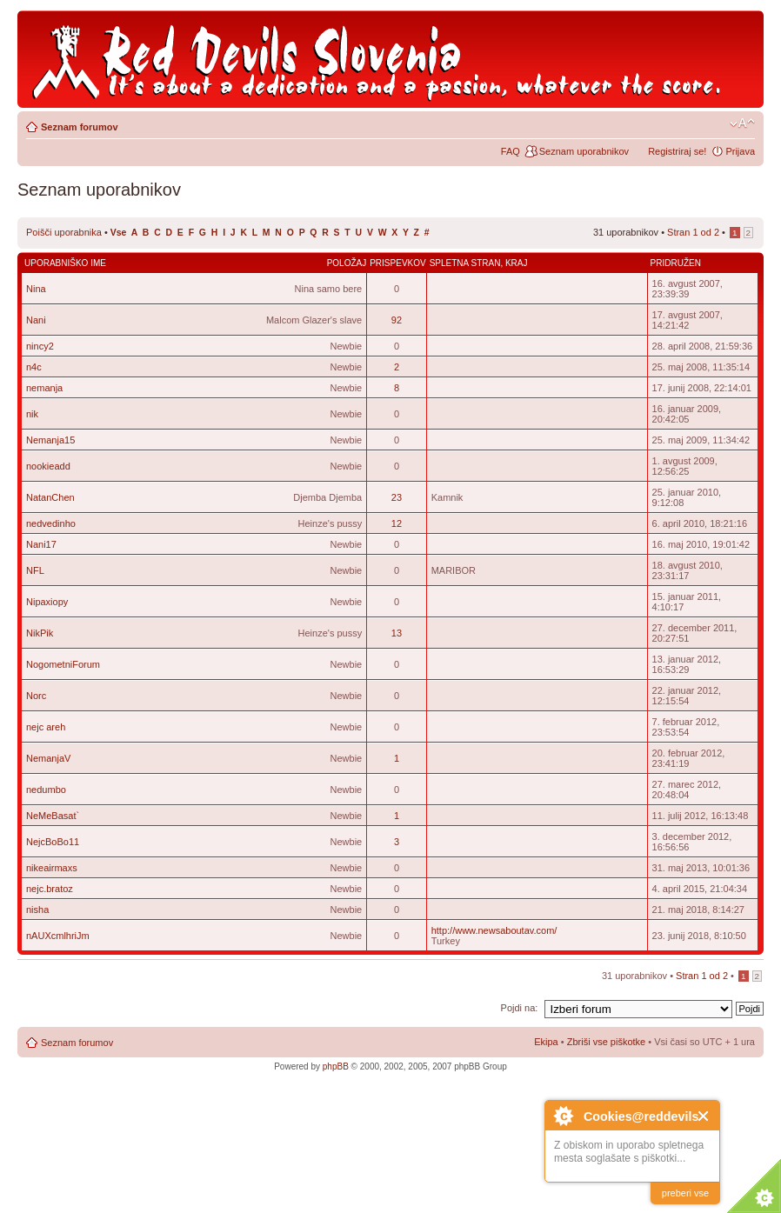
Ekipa (546, 1041)
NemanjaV (48, 758)
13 (396, 633)
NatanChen (50, 497)
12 (396, 523)
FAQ (510, 151)
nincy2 (40, 346)
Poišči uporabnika (64, 232)
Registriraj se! (677, 151)
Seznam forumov (79, 127)
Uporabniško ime (65, 263)
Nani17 (41, 544)
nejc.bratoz (49, 888)
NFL (35, 570)
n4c (34, 367)
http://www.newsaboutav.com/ (494, 930)
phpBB (336, 1066)
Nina (36, 288)
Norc (36, 695)
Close (704, 1116)
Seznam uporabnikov (584, 151)
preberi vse (685, 1193)
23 (396, 497)
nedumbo (46, 789)
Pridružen (676, 263)
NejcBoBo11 (52, 841)
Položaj (347, 263)
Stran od (693, 232)
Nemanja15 (50, 440)
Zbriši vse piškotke (608, 1041)
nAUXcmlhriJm (58, 935)
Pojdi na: (519, 1008)
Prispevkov (397, 263)
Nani (36, 320)
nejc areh (45, 727)
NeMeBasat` (52, 815)
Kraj (516, 263)
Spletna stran (465, 263)
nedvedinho (51, 523)
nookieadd (48, 466)
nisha (37, 909)
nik (32, 414)
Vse (118, 232)
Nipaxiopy (47, 602)
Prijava (740, 151)
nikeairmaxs (51, 868)
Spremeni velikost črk (742, 123)
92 (396, 320)
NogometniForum (63, 664)
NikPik (39, 633)
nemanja (44, 388)
